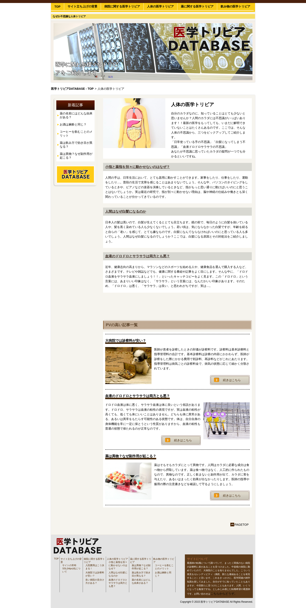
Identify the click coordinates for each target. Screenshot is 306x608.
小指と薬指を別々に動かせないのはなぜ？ (137, 167)
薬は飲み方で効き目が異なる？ (76, 144)
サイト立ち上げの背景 (82, 6)
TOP (57, 6)
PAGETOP (242, 524)
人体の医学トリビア (160, 6)
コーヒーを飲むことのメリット (76, 133)
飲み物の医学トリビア (235, 6)
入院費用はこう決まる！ (94, 567)
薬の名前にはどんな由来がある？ (76, 115)
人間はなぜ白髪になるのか (125, 211)
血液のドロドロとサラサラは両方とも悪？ (137, 256)
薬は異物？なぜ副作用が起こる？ (76, 155)
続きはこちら (232, 380)
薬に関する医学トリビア (197, 6)
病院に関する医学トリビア (122, 6)
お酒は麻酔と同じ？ (73, 124)
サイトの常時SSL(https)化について (71, 568)
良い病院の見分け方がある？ (94, 581)
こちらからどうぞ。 (223, 593)
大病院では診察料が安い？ (94, 574)
